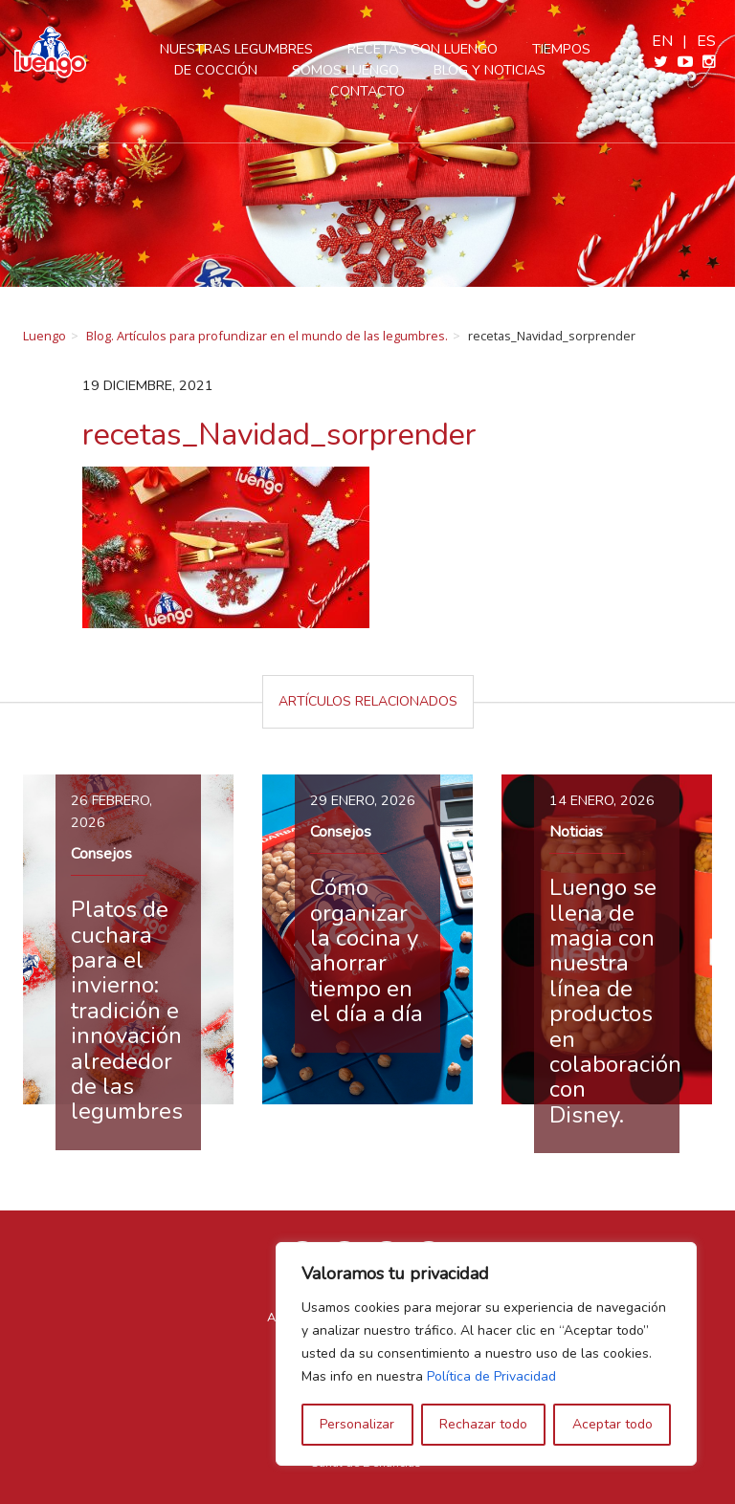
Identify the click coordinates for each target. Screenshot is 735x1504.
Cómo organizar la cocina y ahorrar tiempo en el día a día (366, 950)
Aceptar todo (612, 1424)
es (706, 41)
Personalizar (357, 1424)
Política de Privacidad (491, 1376)
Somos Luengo (345, 69)
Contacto (367, 90)
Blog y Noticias (490, 69)
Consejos (101, 853)
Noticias (576, 831)
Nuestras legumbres (236, 48)
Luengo (44, 335)
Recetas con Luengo (422, 48)
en (662, 41)
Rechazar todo (483, 1424)
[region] (486, 1354)
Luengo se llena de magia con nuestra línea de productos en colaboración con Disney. (615, 1001)
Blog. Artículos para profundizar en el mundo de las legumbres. (267, 335)
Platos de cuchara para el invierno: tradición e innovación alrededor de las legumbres (127, 1010)
